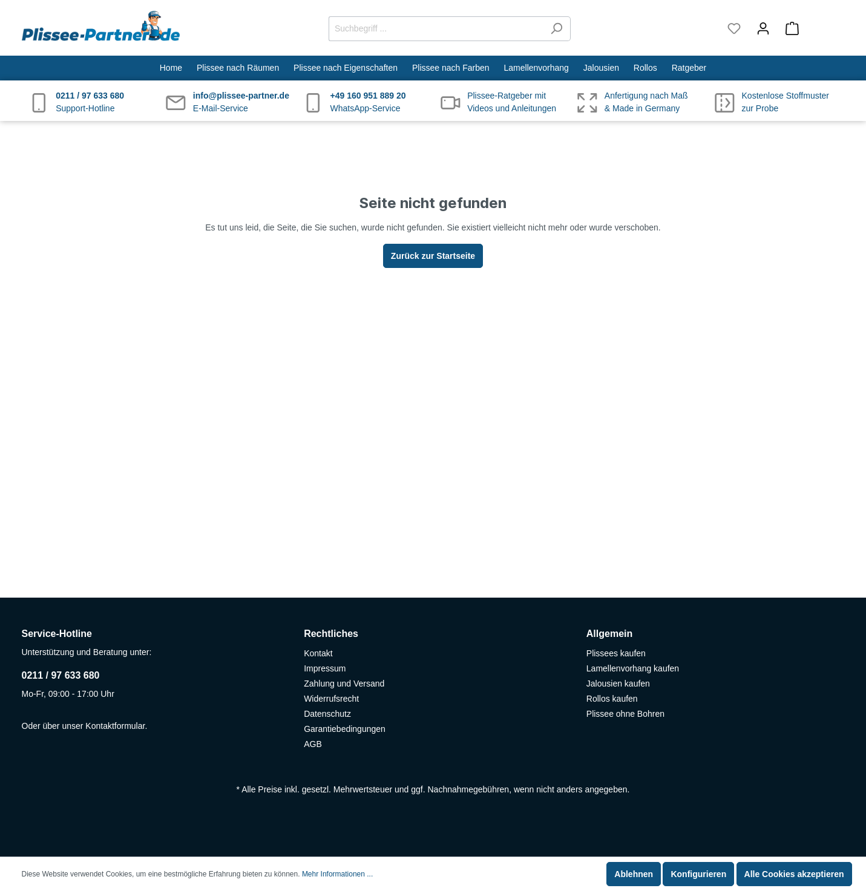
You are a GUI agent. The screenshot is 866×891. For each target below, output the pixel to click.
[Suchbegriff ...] (436, 28)
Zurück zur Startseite (433, 256)
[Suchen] (556, 28)
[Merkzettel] (734, 28)
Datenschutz (327, 714)
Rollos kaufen (612, 698)
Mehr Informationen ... (337, 874)
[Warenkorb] (811, 28)
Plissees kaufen (616, 653)
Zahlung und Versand (344, 683)
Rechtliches (331, 633)
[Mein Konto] (763, 28)
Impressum (325, 668)
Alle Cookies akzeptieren (794, 874)
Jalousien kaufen (618, 683)
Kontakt (318, 653)
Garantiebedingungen (344, 729)
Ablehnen (633, 874)
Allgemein (609, 633)
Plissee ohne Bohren (625, 714)
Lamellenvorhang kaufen (632, 668)
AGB (313, 744)
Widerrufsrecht (331, 698)
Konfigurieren (698, 874)
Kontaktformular (115, 726)
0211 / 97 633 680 (61, 675)
